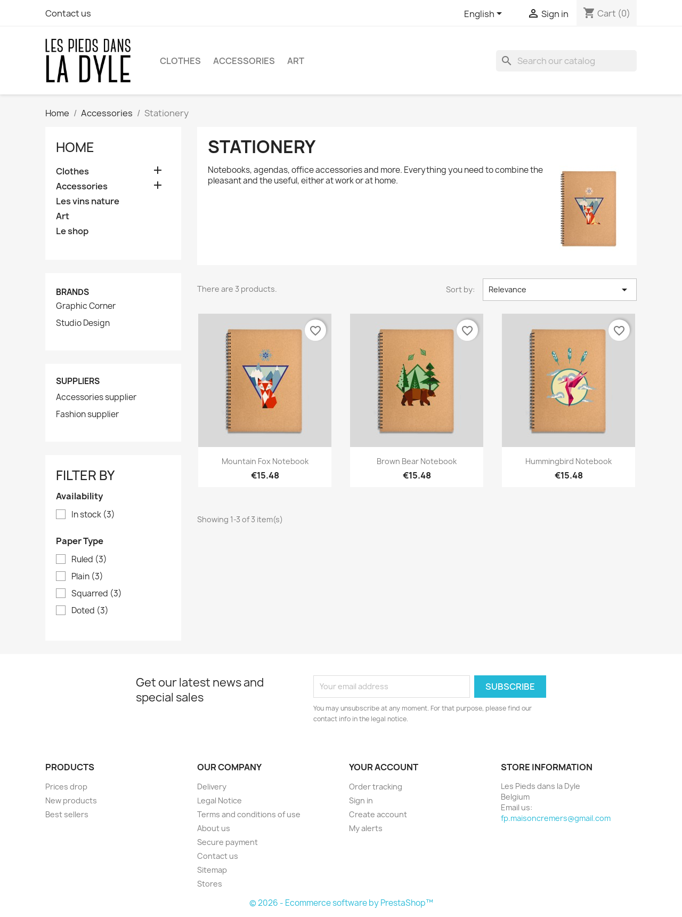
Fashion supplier (87, 414)
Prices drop (66, 787)
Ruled (89, 559)
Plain (87, 576)
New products (71, 800)
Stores (209, 884)
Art (295, 61)
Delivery (211, 787)
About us (213, 828)
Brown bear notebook (417, 461)
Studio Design (83, 323)
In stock (93, 514)
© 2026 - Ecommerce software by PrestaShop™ (341, 902)
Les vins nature (87, 201)
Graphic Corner (86, 306)
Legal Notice (219, 800)
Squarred (96, 593)
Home (75, 147)
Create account (378, 814)
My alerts (366, 828)
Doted (90, 610)
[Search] (566, 60)
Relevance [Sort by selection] (560, 289)
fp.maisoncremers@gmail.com (556, 818)
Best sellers (66, 814)
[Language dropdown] (485, 14)
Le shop (72, 231)
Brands (72, 292)
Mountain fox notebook (265, 461)
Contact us (68, 13)
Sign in (361, 800)
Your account (383, 767)
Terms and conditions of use (249, 814)
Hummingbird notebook (568, 461)
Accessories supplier (96, 397)
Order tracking (375, 787)
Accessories (244, 61)
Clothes (180, 61)
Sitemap (212, 870)
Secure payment (227, 842)
